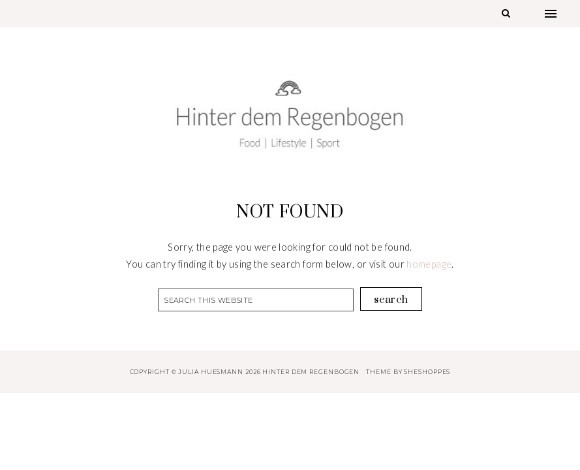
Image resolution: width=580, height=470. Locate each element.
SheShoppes (427, 371)
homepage (428, 264)
